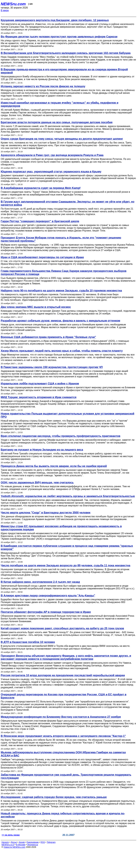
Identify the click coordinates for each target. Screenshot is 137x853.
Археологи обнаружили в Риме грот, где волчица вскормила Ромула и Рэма (52, 155)
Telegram (51, 842)
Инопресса (32, 844)
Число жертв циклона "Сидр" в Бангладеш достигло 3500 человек (45, 512)
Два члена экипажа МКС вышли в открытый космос (36, 306)
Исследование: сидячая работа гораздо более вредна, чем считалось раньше (54, 797)
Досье (14, 842)
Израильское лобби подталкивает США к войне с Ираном (40, 383)
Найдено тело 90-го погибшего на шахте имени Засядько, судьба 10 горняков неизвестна (61, 290)
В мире (5, 10)
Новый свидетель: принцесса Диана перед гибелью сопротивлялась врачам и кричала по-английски (63, 815)
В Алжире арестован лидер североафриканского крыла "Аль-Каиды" (48, 595)
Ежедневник (33, 842)
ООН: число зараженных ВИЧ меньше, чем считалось (37, 482)
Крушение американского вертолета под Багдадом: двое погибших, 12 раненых (55, 20)
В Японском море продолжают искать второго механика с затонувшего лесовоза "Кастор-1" (63, 736)
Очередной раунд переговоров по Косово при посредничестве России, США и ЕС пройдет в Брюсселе (63, 696)
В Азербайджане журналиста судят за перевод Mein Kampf (40, 188)
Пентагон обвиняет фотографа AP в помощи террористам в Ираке (46, 611)
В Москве (20, 844)
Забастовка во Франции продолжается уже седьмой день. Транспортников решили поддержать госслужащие (66, 776)
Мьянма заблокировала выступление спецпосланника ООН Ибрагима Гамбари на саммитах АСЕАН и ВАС (63, 754)
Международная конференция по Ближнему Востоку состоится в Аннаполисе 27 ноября (61, 716)
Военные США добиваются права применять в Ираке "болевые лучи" (48, 337)
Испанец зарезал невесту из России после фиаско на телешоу (43, 86)
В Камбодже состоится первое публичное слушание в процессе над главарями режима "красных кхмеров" (67, 547)
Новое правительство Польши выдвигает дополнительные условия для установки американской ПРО (67, 415)
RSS (43, 842)
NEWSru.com (13, 4)
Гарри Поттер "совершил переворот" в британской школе (40, 221)
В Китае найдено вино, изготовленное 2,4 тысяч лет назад (40, 581)
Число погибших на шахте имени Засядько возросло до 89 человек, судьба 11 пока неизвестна (65, 565)
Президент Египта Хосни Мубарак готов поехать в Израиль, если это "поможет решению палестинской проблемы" (61, 239)
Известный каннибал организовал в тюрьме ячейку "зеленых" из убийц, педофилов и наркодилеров (59, 104)
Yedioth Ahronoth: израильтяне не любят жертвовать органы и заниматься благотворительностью (68, 496)
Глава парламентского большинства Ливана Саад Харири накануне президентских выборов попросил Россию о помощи (63, 272)
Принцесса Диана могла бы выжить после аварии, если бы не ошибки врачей (54, 466)
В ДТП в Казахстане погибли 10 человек (28, 642)
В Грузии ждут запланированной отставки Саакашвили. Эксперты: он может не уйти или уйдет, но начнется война (67, 203)
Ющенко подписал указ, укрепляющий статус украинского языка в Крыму (51, 171)
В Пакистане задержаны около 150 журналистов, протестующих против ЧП (52, 367)
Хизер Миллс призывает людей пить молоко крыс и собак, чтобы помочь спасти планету (62, 350)
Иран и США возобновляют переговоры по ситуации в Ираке (42, 257)
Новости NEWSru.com (14, 847)
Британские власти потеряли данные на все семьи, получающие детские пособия (56, 122)
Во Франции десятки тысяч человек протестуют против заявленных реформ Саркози (59, 36)
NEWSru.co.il (8, 844)
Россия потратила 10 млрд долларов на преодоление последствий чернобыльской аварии (63, 675)
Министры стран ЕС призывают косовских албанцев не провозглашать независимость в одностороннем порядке (61, 528)
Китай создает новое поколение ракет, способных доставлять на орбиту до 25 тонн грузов (62, 628)
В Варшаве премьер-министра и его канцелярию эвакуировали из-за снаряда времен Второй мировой (64, 71)
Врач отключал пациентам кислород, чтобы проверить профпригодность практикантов (60, 436)
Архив (22, 842)
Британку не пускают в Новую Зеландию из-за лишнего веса (42, 449)
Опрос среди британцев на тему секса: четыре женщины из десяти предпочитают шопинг (62, 138)
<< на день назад (11, 835)
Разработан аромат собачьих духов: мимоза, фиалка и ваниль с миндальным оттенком (60, 320)
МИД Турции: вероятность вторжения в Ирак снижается (38, 397)
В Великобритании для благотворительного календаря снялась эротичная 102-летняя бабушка (65, 53)
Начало (5, 842)
